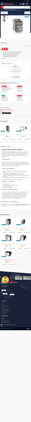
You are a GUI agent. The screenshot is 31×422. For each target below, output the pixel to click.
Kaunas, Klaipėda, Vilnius (10, 9)
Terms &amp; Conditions (6, 322)
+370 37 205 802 (9, 109)
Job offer (3, 307)
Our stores (3, 304)
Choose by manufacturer (6, 310)
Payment (3, 319)
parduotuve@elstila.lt (9, 110)
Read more (4, 58)
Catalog (4, 13)
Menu (27, 13)
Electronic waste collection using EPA (8, 325)
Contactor (3, 62)
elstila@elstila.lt (4, 286)
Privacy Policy (4, 313)
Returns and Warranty (5, 320)
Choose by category (5, 311)
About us (3, 303)
